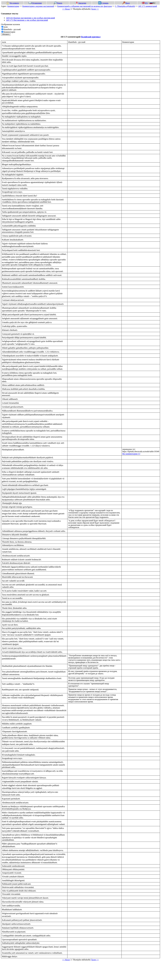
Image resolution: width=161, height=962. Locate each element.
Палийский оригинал (90, 37)
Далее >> (95, 9)
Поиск (58, 3)
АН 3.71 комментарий (147, 6)
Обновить (6, 34)
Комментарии (13, 6)
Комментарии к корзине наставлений (38, 6)
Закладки (80, 3)
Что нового (12, 3)
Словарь (103, 3)
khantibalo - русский (12, 29)
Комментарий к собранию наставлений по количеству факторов (84, 6)
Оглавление (35, 3)
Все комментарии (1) (131, 454)
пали (6, 27)
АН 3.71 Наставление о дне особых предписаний (27, 20)
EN (145, 3)
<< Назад (66, 9)
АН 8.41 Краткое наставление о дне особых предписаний (30, 18)
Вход (126, 3)
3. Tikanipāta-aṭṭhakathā (125, 6)
